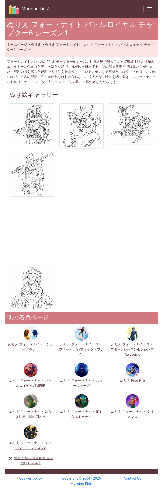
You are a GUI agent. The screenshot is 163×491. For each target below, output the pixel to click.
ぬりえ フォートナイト (62, 44)
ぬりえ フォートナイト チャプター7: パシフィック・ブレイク (81, 344)
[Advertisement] (81, 229)
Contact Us (132, 478)
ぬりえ (36, 44)
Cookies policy (30, 478)
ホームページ (17, 44)
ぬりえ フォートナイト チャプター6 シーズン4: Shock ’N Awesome (133, 344)
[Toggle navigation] (149, 9)
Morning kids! (28, 9)
